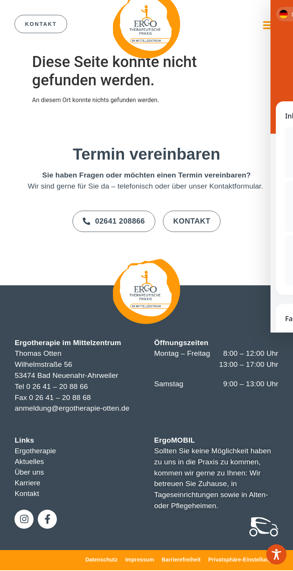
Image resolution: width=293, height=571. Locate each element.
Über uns (29, 473)
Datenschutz (101, 560)
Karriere (27, 484)
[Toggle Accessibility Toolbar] (276, 554)
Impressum (139, 560)
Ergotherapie (35, 452)
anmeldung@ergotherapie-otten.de (71, 409)
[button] (269, 25)
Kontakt (27, 495)
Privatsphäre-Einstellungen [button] (243, 560)
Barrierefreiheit (181, 560)
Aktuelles (29, 462)
